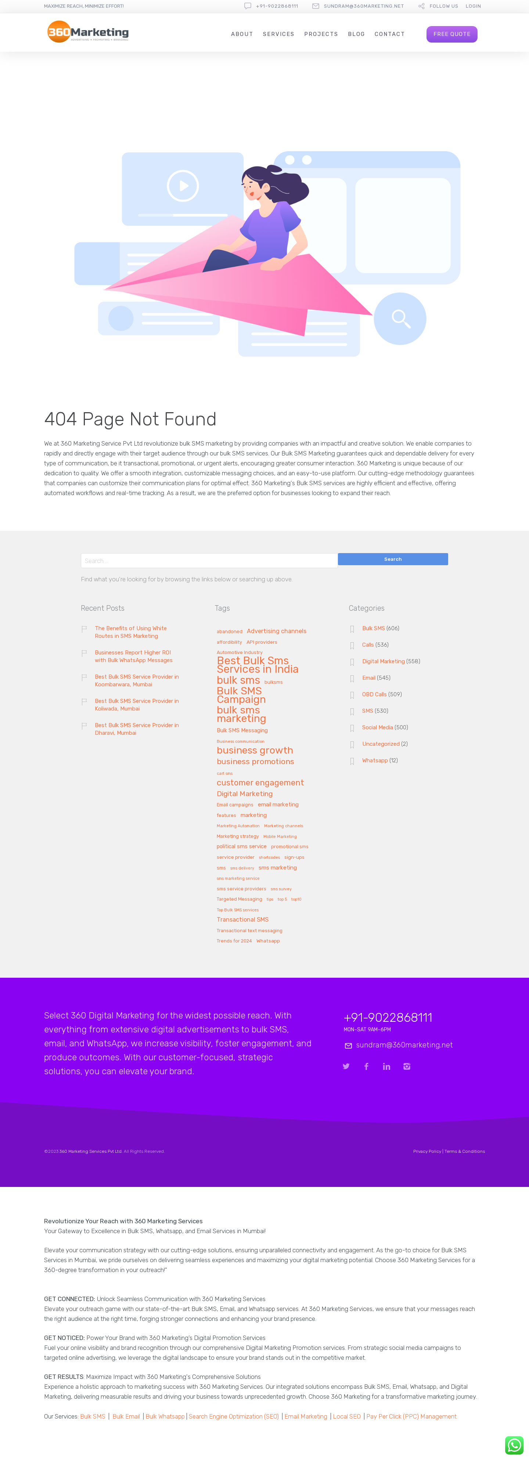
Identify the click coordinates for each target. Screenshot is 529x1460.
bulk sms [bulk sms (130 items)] (238, 680)
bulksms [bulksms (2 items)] (273, 682)
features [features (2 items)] (226, 815)
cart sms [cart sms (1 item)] (225, 773)
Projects (321, 34)
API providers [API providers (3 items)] (261, 642)
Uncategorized (381, 744)
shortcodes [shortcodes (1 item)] (269, 858)
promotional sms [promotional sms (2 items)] (290, 846)
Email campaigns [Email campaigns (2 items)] (235, 804)
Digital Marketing (383, 661)
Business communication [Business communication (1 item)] (240, 742)
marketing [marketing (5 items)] (254, 815)
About (242, 34)
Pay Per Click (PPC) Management (411, 1416)
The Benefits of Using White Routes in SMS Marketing (131, 632)
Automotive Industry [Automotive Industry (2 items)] (240, 652)
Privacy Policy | (429, 1151)
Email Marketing (305, 1416)
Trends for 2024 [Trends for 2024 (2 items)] (234, 941)
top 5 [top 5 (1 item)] (282, 899)
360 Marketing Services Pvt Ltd (91, 1151)
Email (368, 678)
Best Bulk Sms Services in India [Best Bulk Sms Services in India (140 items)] (258, 665)
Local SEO (347, 1416)
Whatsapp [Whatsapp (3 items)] (268, 941)
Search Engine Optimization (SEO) (234, 1416)
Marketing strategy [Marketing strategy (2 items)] (238, 836)
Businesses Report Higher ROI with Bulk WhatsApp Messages (134, 656)
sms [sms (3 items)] (221, 868)
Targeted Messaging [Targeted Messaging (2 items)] (239, 899)
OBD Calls (374, 694)
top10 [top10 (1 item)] (296, 899)
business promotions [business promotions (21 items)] (255, 762)
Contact (390, 34)
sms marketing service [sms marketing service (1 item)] (238, 878)
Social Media (377, 727)
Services (279, 34)
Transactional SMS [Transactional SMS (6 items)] (243, 920)
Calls (368, 645)
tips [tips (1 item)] (270, 899)
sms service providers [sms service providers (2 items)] (241, 888)
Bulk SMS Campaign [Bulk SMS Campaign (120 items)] (241, 695)
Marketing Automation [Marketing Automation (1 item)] (238, 826)
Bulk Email (126, 1416)
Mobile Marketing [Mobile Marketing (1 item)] (280, 837)
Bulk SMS (373, 628)
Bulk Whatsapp (165, 1416)
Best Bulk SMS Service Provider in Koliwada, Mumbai (137, 705)
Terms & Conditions (465, 1151)
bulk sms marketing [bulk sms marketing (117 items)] (241, 714)
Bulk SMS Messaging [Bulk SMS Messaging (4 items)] (242, 731)
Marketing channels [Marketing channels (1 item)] (283, 826)
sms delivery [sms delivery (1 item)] (242, 868)
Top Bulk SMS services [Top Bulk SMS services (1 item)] (238, 910)
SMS (367, 711)
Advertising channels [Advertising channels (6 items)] (276, 631)
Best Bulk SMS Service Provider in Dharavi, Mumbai (137, 729)
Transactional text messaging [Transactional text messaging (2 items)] (250, 930)
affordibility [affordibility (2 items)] (229, 642)
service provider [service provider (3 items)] (236, 857)
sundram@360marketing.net (364, 6)
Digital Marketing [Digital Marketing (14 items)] (245, 794)
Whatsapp (375, 760)
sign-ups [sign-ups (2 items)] (294, 857)
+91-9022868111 (277, 6)
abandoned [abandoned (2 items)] (229, 631)
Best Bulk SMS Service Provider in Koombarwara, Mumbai (137, 680)
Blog (356, 34)
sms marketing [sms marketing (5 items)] (278, 868)
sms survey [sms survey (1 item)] (281, 889)
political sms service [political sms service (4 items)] (242, 847)
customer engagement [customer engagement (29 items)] (260, 783)
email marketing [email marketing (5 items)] (278, 805)
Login (473, 6)
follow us (444, 6)
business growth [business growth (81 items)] (255, 751)
